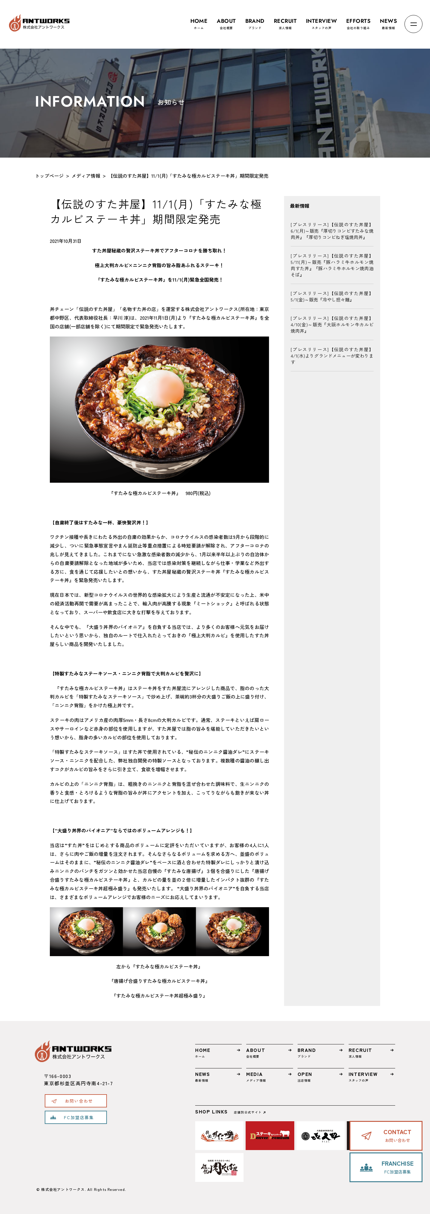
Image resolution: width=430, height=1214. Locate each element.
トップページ (49, 175)
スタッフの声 (321, 21)
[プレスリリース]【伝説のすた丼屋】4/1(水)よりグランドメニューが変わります (332, 355)
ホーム (199, 21)
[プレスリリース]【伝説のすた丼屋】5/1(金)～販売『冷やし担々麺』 (332, 296)
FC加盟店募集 (79, 1117)
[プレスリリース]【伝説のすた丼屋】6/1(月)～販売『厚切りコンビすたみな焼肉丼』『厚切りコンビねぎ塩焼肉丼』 (332, 230)
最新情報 (388, 21)
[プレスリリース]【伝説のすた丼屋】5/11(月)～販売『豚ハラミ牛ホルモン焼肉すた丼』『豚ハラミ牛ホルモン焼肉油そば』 (332, 265)
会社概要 (226, 21)
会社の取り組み (358, 21)
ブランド (255, 21)
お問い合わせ (79, 1101)
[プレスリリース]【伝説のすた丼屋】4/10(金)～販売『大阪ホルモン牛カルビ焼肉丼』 (332, 324)
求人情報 (285, 21)
